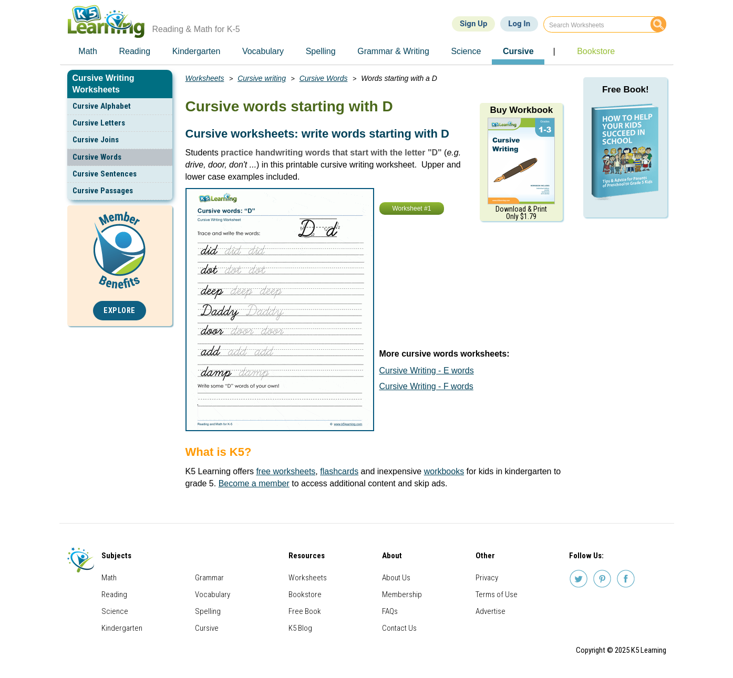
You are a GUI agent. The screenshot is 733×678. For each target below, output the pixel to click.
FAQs (390, 611)
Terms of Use (497, 594)
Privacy (487, 577)
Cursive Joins (96, 139)
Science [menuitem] (466, 51)
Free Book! (625, 90)
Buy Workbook (521, 110)
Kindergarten (121, 628)
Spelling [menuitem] (321, 51)
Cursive (207, 628)
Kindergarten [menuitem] (196, 51)
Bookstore (305, 594)
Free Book (304, 611)
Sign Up (473, 23)
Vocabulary (212, 594)
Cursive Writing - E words (426, 370)
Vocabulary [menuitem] (263, 51)
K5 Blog (300, 628)
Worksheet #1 (412, 208)
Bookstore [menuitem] (596, 51)
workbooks (444, 471)
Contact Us (399, 628)
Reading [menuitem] (134, 51)
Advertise (490, 611)
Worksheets (204, 78)
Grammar (209, 577)
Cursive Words (97, 157)
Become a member (254, 483)
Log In (519, 23)
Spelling (208, 611)
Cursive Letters (99, 123)
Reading (114, 594)
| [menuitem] (554, 51)
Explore (120, 310)
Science (114, 611)
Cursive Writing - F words (426, 386)
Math (109, 577)
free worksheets (285, 471)
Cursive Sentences (105, 174)
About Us (396, 577)
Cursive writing (262, 78)
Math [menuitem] (87, 51)
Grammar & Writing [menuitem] (393, 51)
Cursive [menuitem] (518, 51)
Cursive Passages (103, 190)
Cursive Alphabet (102, 106)
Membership (402, 594)
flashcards (339, 471)
